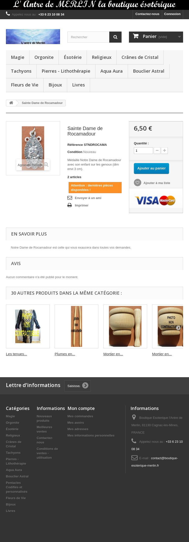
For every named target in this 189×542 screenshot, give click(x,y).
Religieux (101, 57)
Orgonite (44, 57)
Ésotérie (73, 57)
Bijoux (55, 85)
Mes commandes (80, 416)
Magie (17, 57)
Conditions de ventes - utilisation (47, 453)
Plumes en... (65, 354)
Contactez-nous (147, 14)
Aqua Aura (111, 71)
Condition (74, 152)
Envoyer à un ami (88, 198)
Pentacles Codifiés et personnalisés (16, 487)
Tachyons (21, 71)
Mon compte (81, 408)
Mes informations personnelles (90, 435)
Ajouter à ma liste (156, 183)
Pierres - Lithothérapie (66, 71)
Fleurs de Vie (24, 85)
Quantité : (141, 143)
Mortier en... (113, 354)
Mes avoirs (75, 422)
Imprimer (82, 205)
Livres (78, 85)
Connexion (172, 14)
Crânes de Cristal (140, 57)
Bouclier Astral (148, 71)
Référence (75, 145)
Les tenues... (16, 354)
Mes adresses (77, 429)
